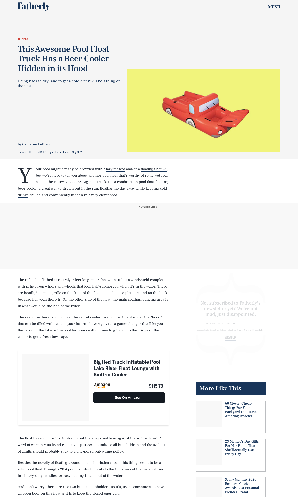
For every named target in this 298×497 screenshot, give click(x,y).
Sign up (230, 341)
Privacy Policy (258, 333)
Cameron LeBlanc (36, 144)
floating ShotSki (154, 169)
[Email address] (231, 326)
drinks (23, 195)
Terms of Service (243, 333)
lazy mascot (115, 169)
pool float (110, 175)
